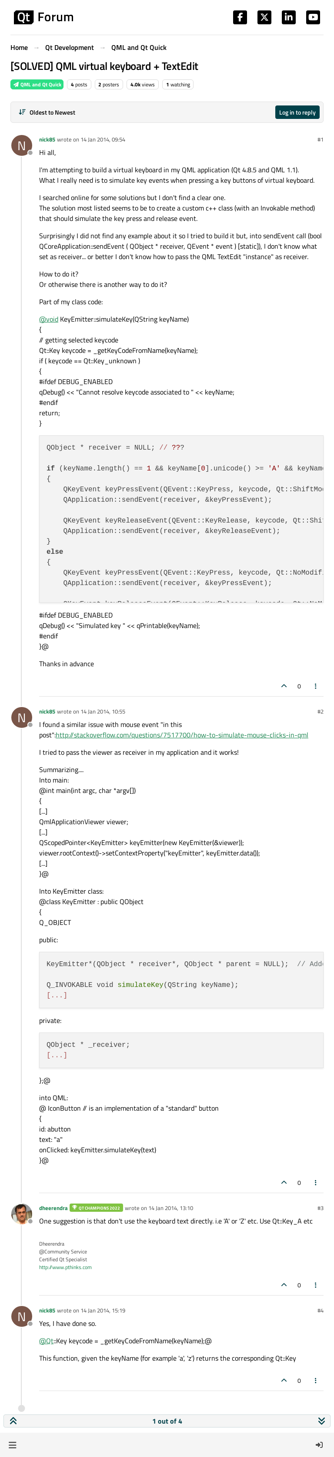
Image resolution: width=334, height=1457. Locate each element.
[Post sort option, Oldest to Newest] (46, 112)
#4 (320, 1310)
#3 (320, 1208)
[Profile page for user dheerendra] (21, 1214)
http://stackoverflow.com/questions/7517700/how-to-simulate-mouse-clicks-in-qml (182, 735)
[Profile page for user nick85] (21, 145)
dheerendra (53, 1208)
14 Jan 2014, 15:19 (102, 1310)
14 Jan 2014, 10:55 (102, 711)
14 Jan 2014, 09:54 (102, 139)
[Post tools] (316, 686)
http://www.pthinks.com (65, 1267)
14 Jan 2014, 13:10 (170, 1208)
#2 (320, 711)
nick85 (47, 139)
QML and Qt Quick (37, 84)
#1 (320, 139)
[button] (12, 1445)
